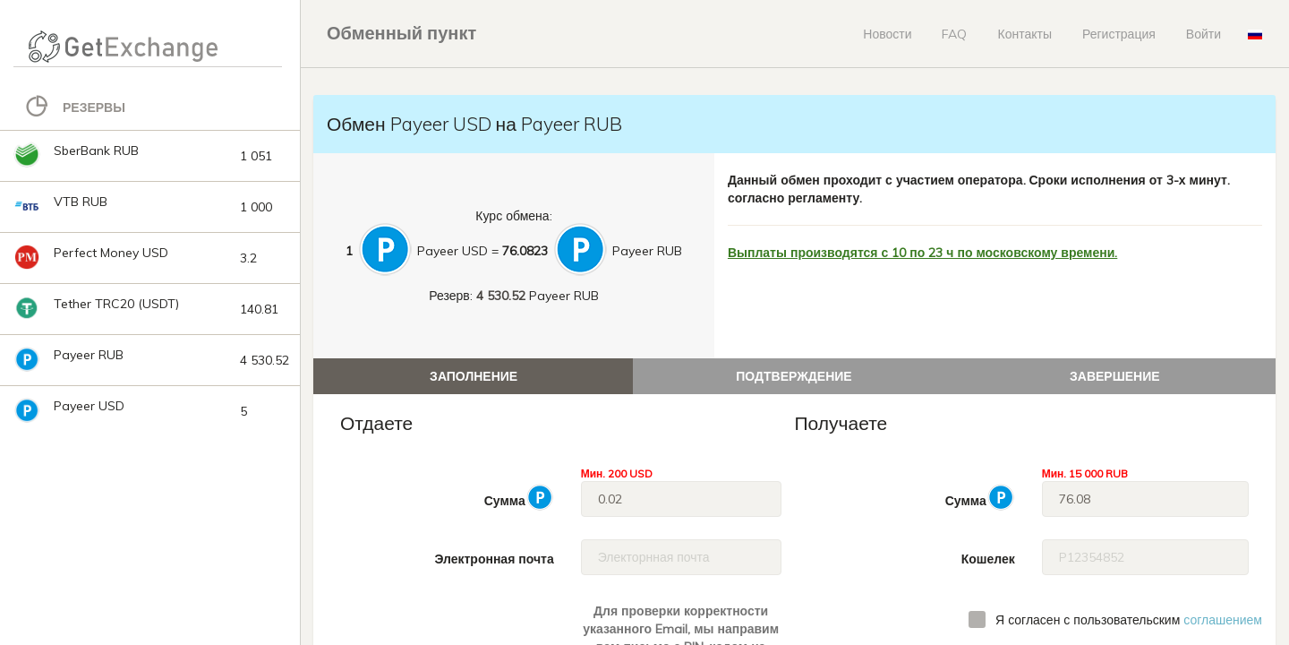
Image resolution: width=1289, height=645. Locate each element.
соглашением (1222, 620)
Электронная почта (493, 559)
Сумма (519, 497)
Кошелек (988, 559)
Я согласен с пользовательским (1128, 620)
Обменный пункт (401, 33)
